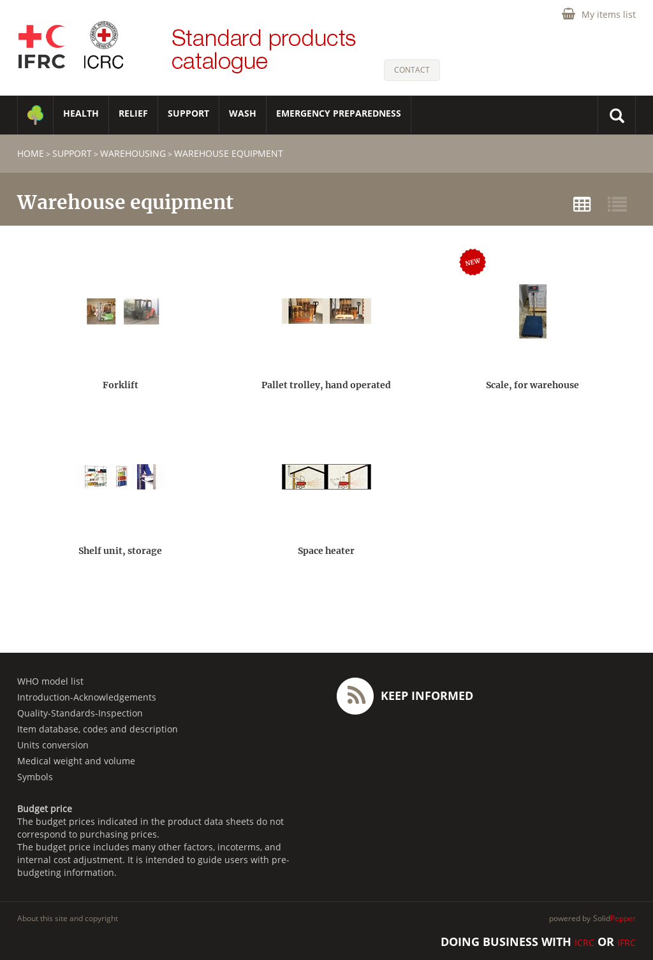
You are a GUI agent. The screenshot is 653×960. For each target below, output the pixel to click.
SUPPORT (188, 113)
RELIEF (133, 113)
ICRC (584, 942)
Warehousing (133, 153)
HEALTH (81, 113)
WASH (242, 113)
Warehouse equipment (228, 153)
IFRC (626, 942)
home (30, 153)
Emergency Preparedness (338, 113)
